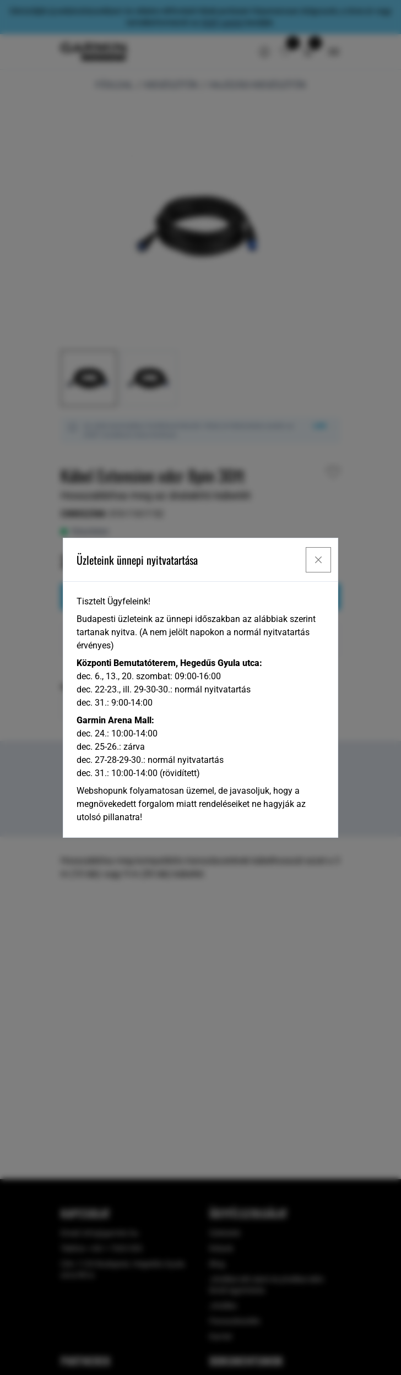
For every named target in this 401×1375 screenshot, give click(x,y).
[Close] (318, 559)
